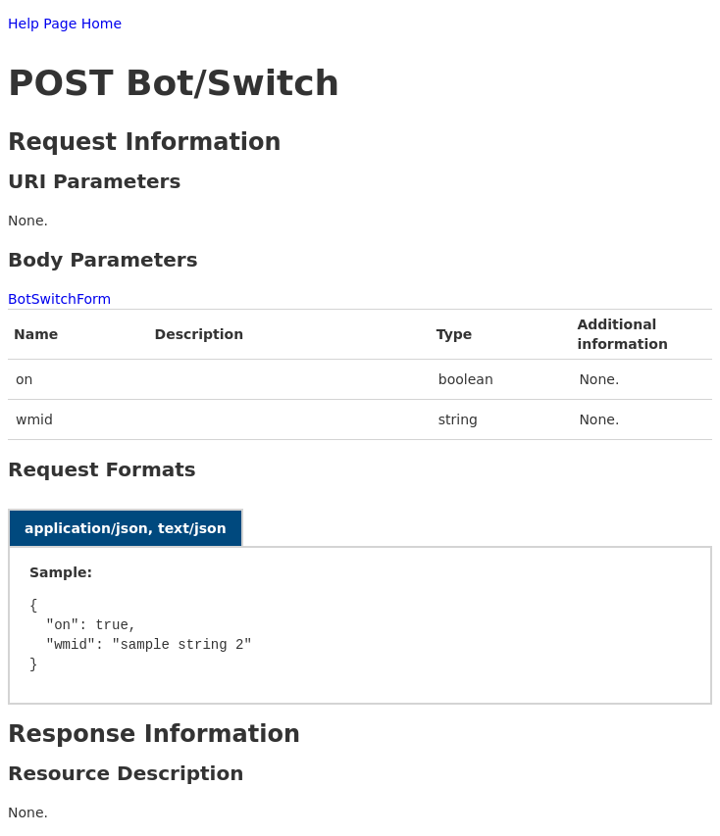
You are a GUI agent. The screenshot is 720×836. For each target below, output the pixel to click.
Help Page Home (65, 23)
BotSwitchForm (59, 299)
